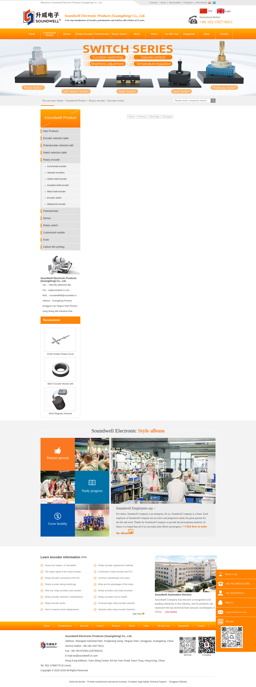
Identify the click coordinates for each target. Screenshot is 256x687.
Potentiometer (50, 211)
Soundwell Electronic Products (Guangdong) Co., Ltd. (98, 636)
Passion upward (58, 458)
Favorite (153, 2)
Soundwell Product (76, 100)
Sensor (47, 218)
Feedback (188, 2)
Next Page (154, 116)
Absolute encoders (55, 172)
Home (60, 100)
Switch (100, 626)
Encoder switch (116, 100)
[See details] (171, 612)
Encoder (84, 626)
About (163, 2)
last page (167, 116)
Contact (201, 626)
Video (146, 626)
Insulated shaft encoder (58, 185)
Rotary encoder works (55, 603)
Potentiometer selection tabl (58, 145)
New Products (50, 131)
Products (116, 626)
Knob (46, 239)
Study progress (92, 491)
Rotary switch (50, 225)
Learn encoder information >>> (64, 557)
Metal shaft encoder (56, 191)
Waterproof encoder (56, 204)
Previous (142, 116)
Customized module (54, 232)
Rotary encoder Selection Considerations (64, 597)
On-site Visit (163, 626)
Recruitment (201, 2)
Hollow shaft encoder (57, 179)
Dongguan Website (178, 682)
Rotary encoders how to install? (112, 597)
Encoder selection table (56, 138)
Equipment (183, 626)
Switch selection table (55, 152)
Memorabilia (174, 2)
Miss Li (229, 602)
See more (138, 614)
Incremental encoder (56, 166)
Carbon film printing (53, 246)
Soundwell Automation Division (173, 594)
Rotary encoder (97, 100)
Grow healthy (57, 524)
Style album (127, 431)
